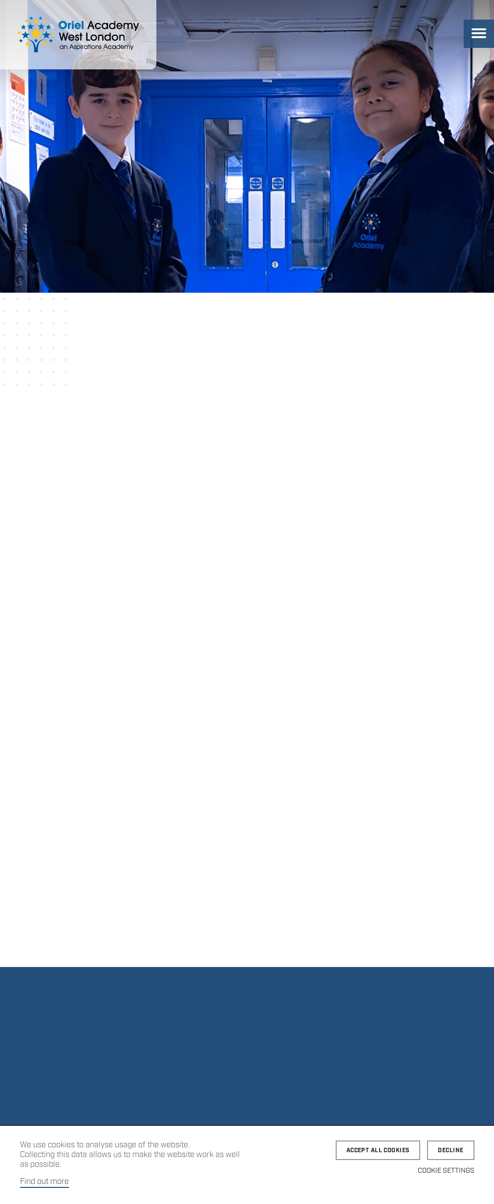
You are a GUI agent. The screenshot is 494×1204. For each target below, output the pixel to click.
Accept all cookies (378, 1150)
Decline (450, 1150)
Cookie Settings (446, 1170)
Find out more (44, 1182)
